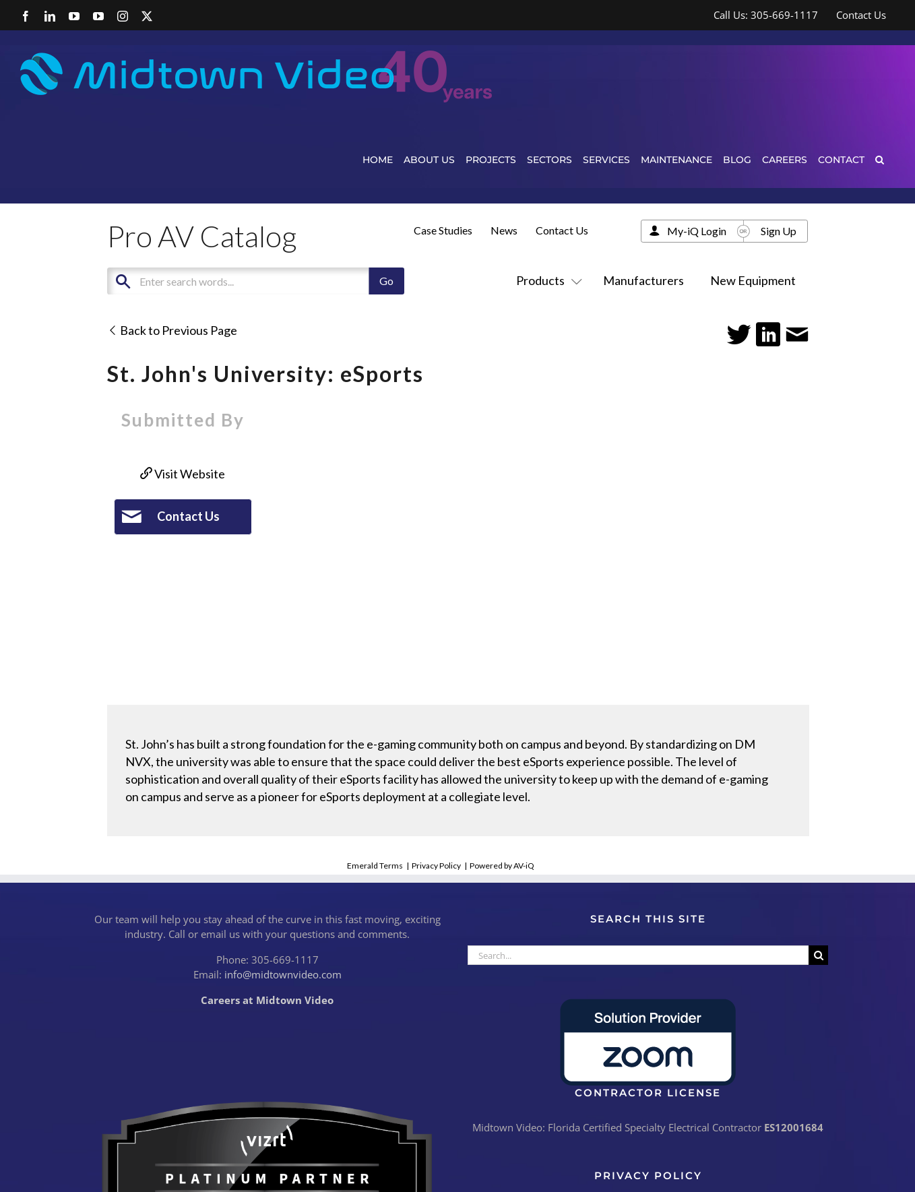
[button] (879, 159)
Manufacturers (643, 280)
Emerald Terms (375, 865)
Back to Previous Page (172, 330)
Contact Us (562, 230)
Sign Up (778, 230)
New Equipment (753, 280)
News (504, 230)
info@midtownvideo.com (283, 974)
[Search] (818, 955)
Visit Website (182, 473)
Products (546, 280)
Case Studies (443, 230)
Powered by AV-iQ (502, 865)
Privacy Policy (436, 865)
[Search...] (638, 955)
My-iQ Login (696, 230)
